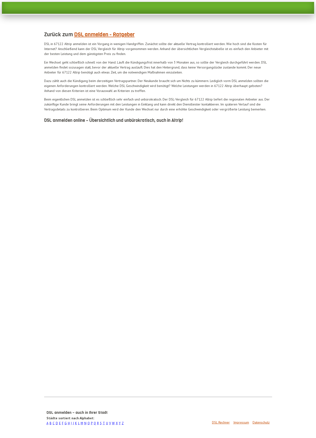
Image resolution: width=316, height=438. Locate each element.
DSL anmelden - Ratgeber (104, 34)
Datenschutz (261, 422)
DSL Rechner (221, 422)
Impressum (241, 422)
